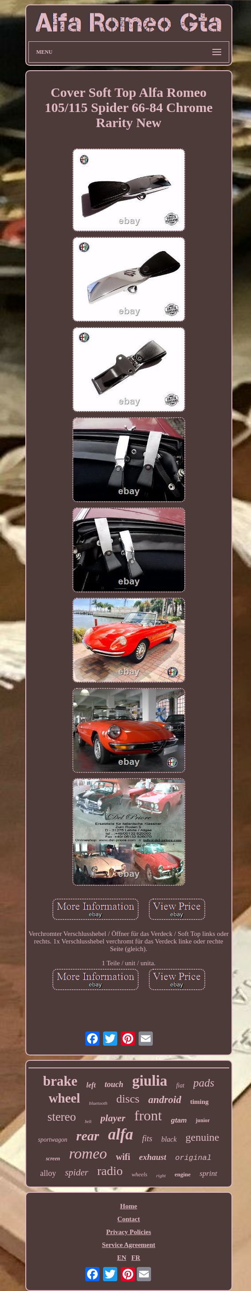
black (169, 1139)
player (112, 1117)
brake (60, 1081)
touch (114, 1084)
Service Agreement (128, 1244)
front (148, 1115)
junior (202, 1120)
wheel (64, 1098)
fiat (180, 1085)
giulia (149, 1081)
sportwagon (52, 1139)
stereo (62, 1116)
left (91, 1085)
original (193, 1158)
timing (199, 1101)
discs (127, 1098)
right (161, 1175)
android (164, 1099)
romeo (88, 1153)
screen (53, 1158)
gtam (179, 1120)
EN (121, 1257)
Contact (128, 1219)
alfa (120, 1134)
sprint (208, 1173)
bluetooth (98, 1103)
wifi (123, 1157)
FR (135, 1257)
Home (128, 1206)
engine (183, 1174)
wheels (139, 1174)
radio (110, 1171)
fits (147, 1138)
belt (88, 1121)
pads (203, 1083)
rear (88, 1135)
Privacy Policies (128, 1231)
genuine (202, 1137)
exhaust (152, 1157)
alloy (48, 1173)
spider (76, 1172)
